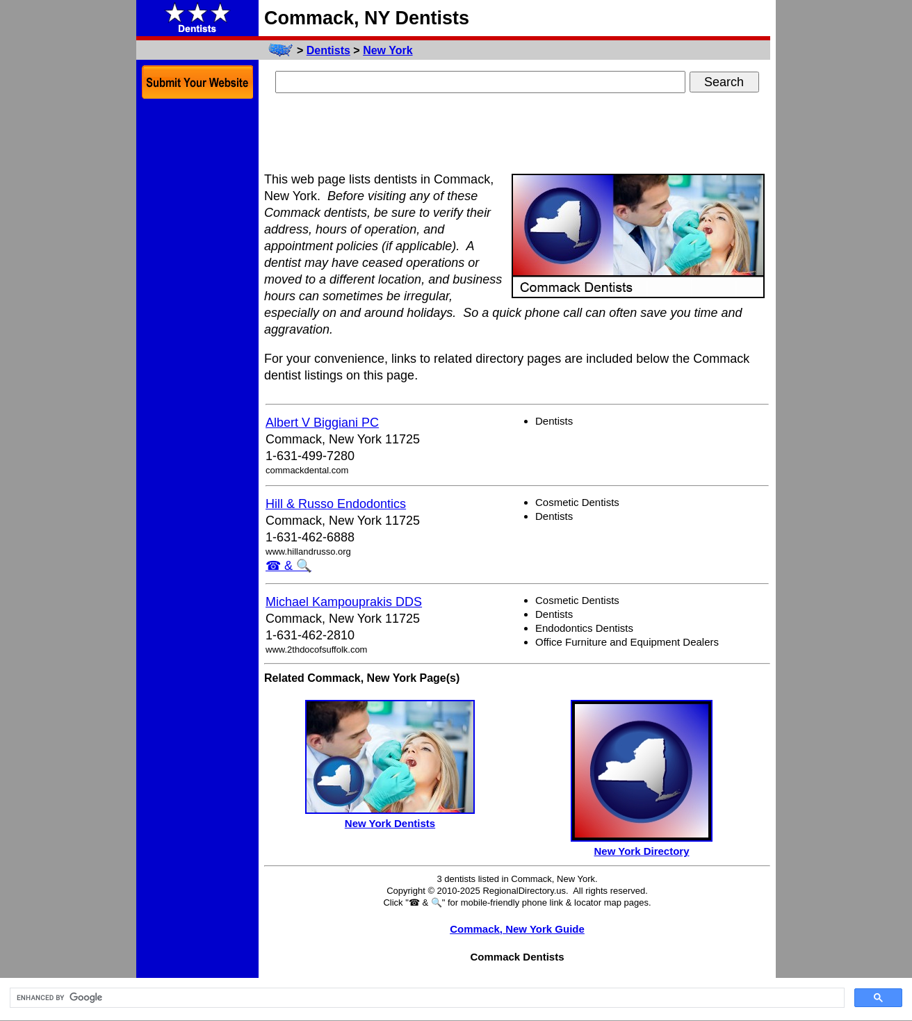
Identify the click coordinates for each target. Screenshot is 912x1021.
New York (387, 50)
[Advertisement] (517, 134)
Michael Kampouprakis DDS (344, 602)
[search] (426, 998)
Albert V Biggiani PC (322, 423)
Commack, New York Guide (517, 929)
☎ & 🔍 (288, 566)
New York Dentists (390, 823)
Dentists (328, 50)
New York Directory (642, 851)
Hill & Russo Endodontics (336, 504)
